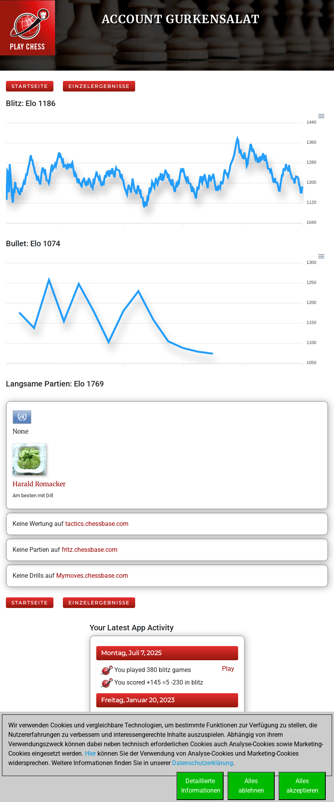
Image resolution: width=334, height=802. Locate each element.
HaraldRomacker (39, 484)
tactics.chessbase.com (96, 523)
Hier (90, 753)
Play (227, 668)
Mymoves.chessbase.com (92, 575)
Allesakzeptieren (302, 785)
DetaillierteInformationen (200, 785)
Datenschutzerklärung (202, 763)
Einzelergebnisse (99, 86)
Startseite (29, 86)
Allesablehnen (251, 785)
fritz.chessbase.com (89, 549)
